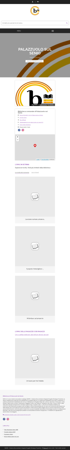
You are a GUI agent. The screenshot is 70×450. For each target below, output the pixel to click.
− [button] (17, 140)
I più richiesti (35, 172)
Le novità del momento (22, 172)
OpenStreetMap (45, 159)
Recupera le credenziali (38, 1)
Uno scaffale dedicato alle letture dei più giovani (32, 335)
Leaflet (37, 159)
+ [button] (17, 137)
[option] (35, 363)
